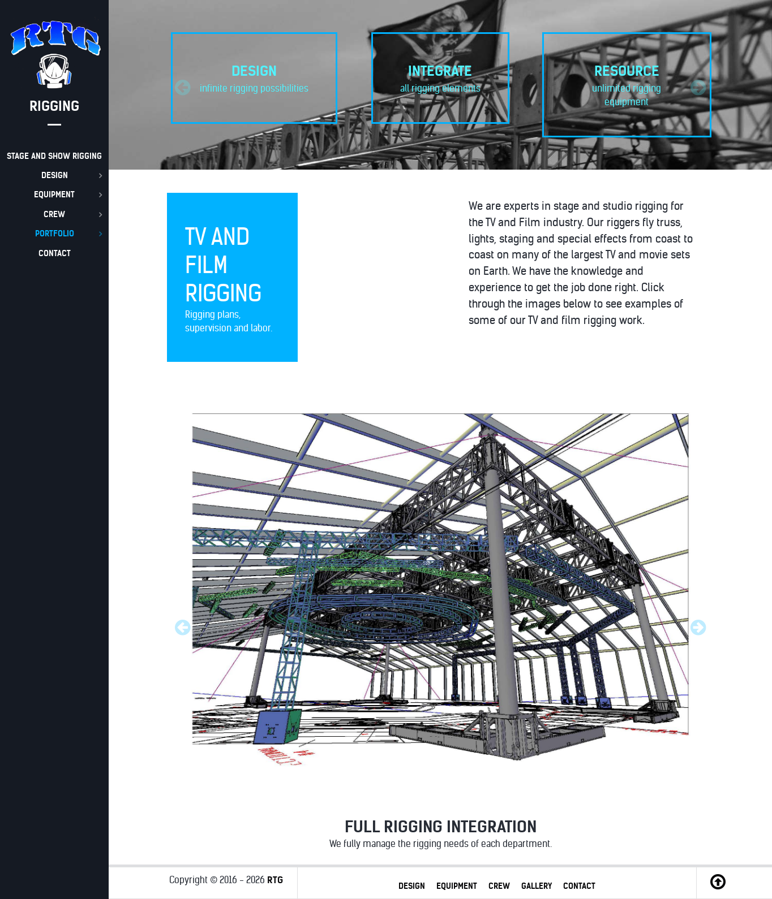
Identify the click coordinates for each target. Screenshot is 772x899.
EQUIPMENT (456, 886)
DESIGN (411, 886)
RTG (275, 879)
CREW (499, 886)
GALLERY (536, 886)
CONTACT (579, 886)
